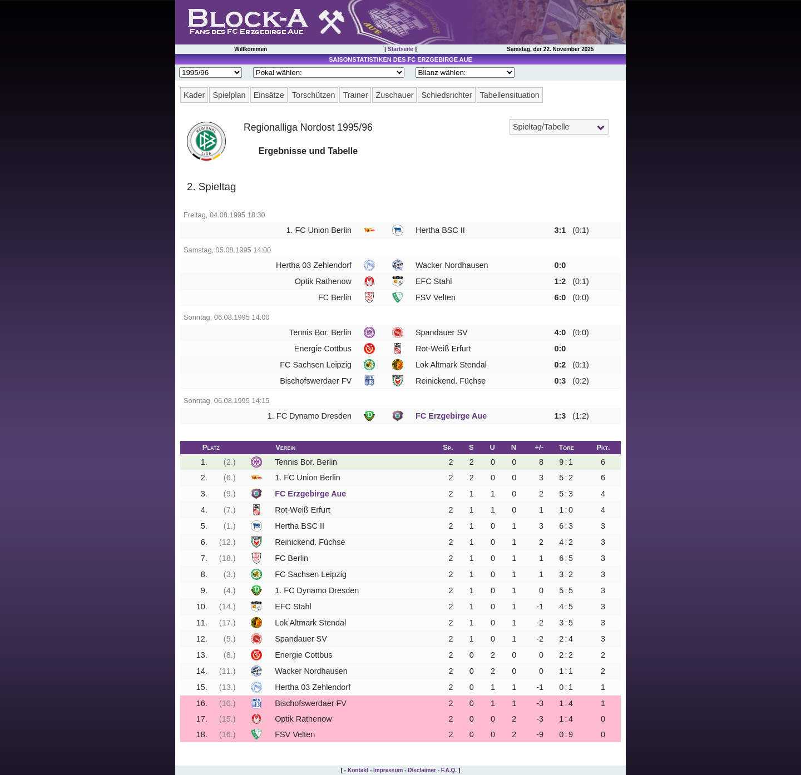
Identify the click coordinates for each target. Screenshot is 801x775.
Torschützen (313, 95)
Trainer (355, 95)
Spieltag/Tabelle (541, 126)
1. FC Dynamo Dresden (310, 415)
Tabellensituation (510, 95)
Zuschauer (394, 95)
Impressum (388, 770)
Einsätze (269, 95)
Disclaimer (422, 770)
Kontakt (358, 770)
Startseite (400, 49)
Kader (194, 95)
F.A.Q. (449, 770)
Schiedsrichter (446, 95)
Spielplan (228, 95)
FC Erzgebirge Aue (451, 415)
